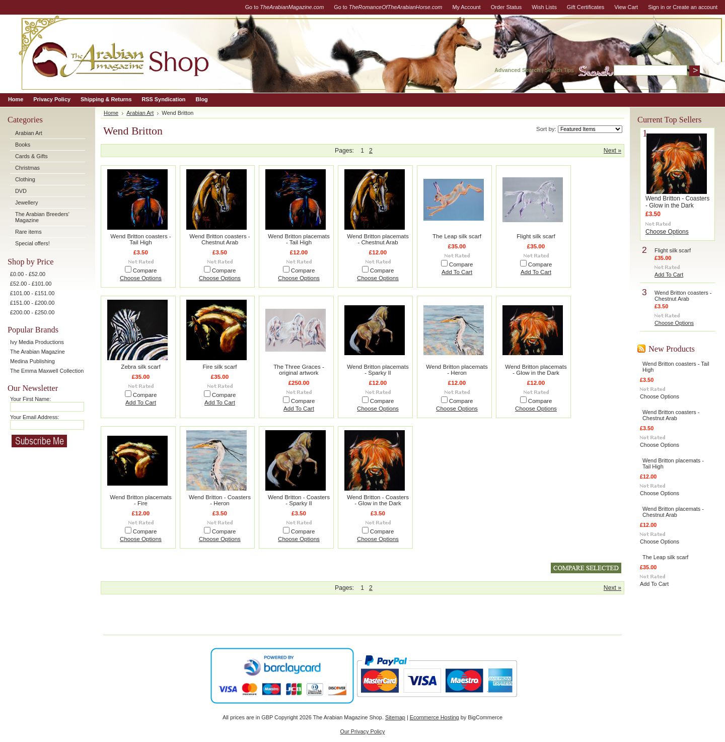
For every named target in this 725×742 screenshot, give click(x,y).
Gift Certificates (585, 7)
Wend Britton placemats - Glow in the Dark (535, 370)
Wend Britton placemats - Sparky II (377, 370)
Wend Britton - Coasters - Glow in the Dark (378, 500)
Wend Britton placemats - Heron (456, 370)
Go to (284, 7)
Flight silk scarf (536, 236)
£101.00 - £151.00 (32, 293)
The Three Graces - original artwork (298, 370)
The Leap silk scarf (456, 236)
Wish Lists (544, 7)
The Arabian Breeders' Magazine (42, 217)
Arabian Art (28, 133)
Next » (612, 150)
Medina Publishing (32, 361)
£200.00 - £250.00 (32, 312)
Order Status (506, 7)
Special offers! (32, 243)
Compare (145, 270)
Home (111, 113)
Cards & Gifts (31, 156)
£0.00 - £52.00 (27, 274)
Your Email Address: (34, 417)
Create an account (695, 7)
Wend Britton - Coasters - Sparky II (299, 500)
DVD (21, 191)
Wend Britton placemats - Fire (140, 500)
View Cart (626, 7)
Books (22, 145)
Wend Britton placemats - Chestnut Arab (377, 239)
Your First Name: (30, 399)
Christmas (27, 168)
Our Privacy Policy (362, 731)
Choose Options (141, 278)
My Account (466, 7)
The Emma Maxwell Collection (47, 371)
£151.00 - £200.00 (32, 303)
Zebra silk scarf (140, 367)
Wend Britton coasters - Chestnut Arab (219, 239)
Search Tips (559, 70)
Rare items (28, 232)
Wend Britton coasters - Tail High (140, 239)
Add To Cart (457, 272)
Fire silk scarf (219, 367)
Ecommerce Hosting (434, 717)
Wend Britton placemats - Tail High (298, 239)
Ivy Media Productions (37, 342)
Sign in (656, 7)
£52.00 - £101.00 (30, 284)
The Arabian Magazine (37, 352)
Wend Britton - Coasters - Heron (220, 500)
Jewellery (26, 202)
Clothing (25, 179)
